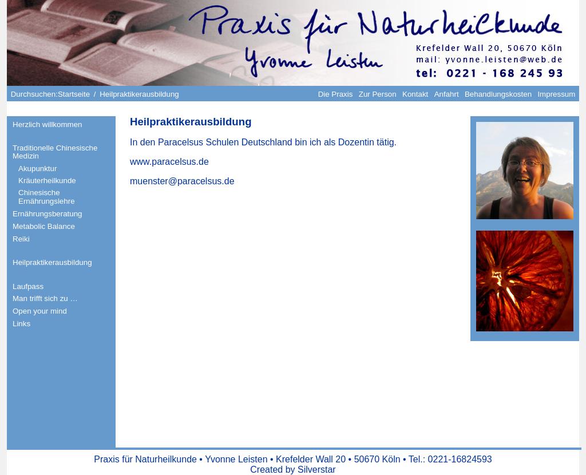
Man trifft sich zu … (45, 298)
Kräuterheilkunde (47, 180)
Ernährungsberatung (47, 213)
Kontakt (415, 94)
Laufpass (28, 286)
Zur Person (378, 94)
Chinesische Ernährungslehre (46, 196)
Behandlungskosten (498, 94)
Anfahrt (446, 94)
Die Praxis (335, 94)
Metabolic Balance (44, 226)
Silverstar (317, 469)
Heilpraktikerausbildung (52, 262)
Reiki (21, 239)
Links (21, 323)
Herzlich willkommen (47, 124)
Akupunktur (37, 168)
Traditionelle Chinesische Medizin (55, 152)
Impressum (556, 94)
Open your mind (40, 311)
